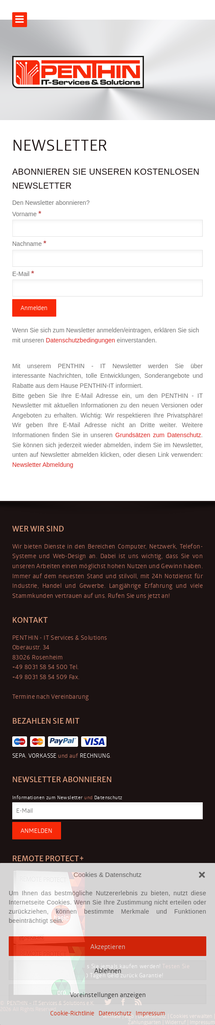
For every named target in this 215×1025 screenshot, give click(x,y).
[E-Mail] (107, 288)
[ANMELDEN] (36, 830)
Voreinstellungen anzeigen (108, 994)
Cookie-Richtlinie (72, 1013)
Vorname (26, 214)
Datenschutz (115, 1013)
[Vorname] (107, 228)
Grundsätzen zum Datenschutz (158, 434)
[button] (202, 874)
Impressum (150, 1013)
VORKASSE (42, 755)
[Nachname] (107, 258)
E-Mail (23, 273)
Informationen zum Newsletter (47, 797)
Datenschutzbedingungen (81, 340)
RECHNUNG (94, 755)
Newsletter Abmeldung (42, 464)
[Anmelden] (34, 308)
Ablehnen (107, 970)
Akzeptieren (107, 946)
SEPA (19, 755)
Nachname (29, 243)
